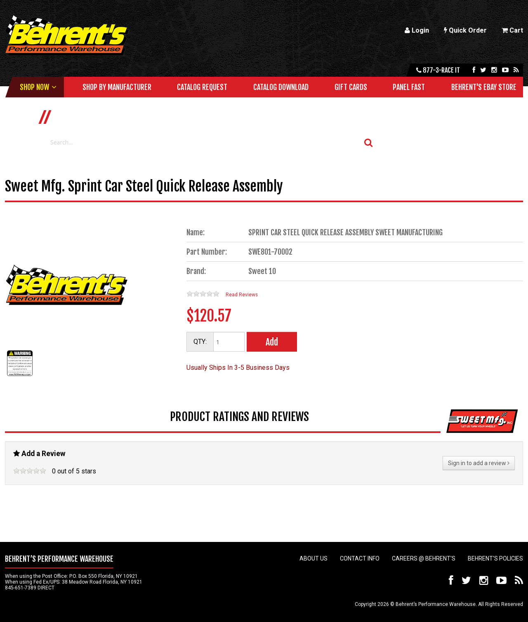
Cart (512, 30)
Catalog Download (281, 87)
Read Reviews (242, 295)
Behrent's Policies (495, 558)
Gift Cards (351, 87)
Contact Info (360, 558)
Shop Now (34, 87)
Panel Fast (409, 87)
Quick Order (465, 30)
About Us (313, 558)
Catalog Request (202, 87)
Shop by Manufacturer (116, 87)
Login (417, 30)
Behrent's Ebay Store (483, 87)
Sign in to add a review (478, 463)
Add (272, 342)
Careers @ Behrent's (423, 558)
